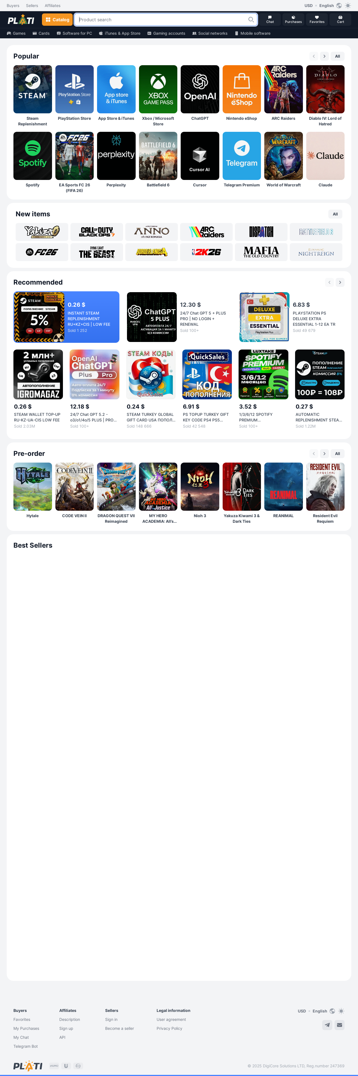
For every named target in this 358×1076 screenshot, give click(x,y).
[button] (251, 19)
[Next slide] (324, 56)
